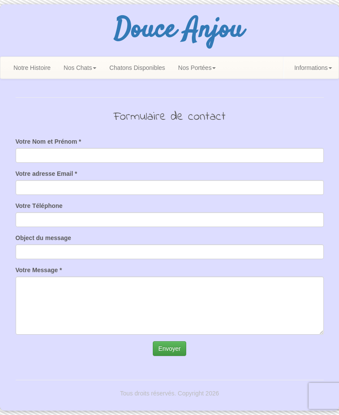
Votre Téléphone (39, 205)
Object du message (43, 237)
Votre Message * (39, 270)
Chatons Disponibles (137, 67)
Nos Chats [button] (80, 67)
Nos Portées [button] (197, 67)
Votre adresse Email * (46, 173)
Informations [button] (313, 67)
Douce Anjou (178, 30)
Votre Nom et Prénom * (48, 141)
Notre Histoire (32, 67)
